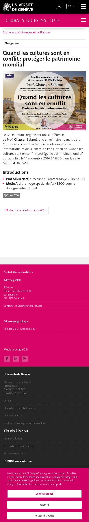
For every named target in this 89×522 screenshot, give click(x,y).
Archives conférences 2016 (25, 210)
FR (69, 6)
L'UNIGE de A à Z (13, 415)
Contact (8, 400)
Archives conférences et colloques (27, 32)
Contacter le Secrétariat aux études (23, 305)
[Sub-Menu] (83, 20)
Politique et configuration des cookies (25, 423)
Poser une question (14, 453)
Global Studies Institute (32, 20)
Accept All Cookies (44, 516)
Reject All (44, 505)
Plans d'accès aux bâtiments (19, 408)
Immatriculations (13, 438)
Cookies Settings (44, 495)
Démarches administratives (19, 446)
